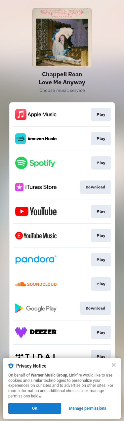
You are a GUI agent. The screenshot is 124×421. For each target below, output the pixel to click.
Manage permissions (87, 408)
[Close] (113, 365)
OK (34, 408)
